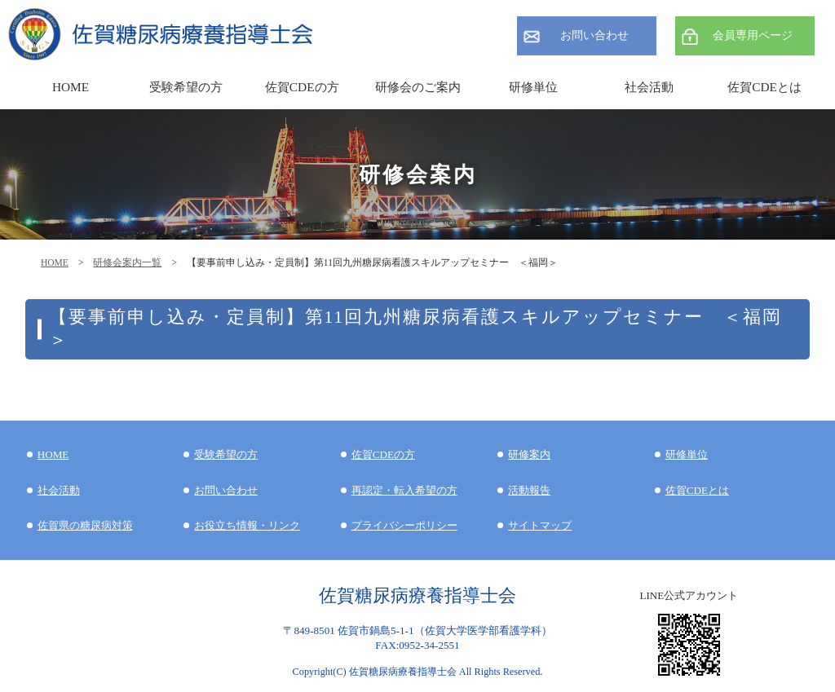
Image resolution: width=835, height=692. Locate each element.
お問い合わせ (594, 35)
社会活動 (59, 490)
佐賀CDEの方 (383, 454)
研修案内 (529, 454)
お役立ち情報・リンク (247, 525)
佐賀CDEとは (764, 87)
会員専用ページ (753, 35)
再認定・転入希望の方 (404, 490)
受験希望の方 (186, 87)
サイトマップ (540, 525)
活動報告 (529, 490)
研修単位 (686, 454)
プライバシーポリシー (404, 525)
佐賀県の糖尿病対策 (85, 525)
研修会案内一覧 (127, 262)
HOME (54, 262)
